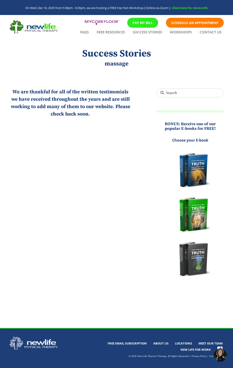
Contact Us (210, 32)
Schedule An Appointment (194, 23)
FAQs (84, 32)
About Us (160, 343)
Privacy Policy (199, 356)
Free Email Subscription (127, 343)
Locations (183, 343)
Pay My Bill (143, 23)
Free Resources (111, 32)
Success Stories (147, 32)
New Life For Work (195, 349)
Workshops (181, 32)
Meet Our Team (210, 343)
